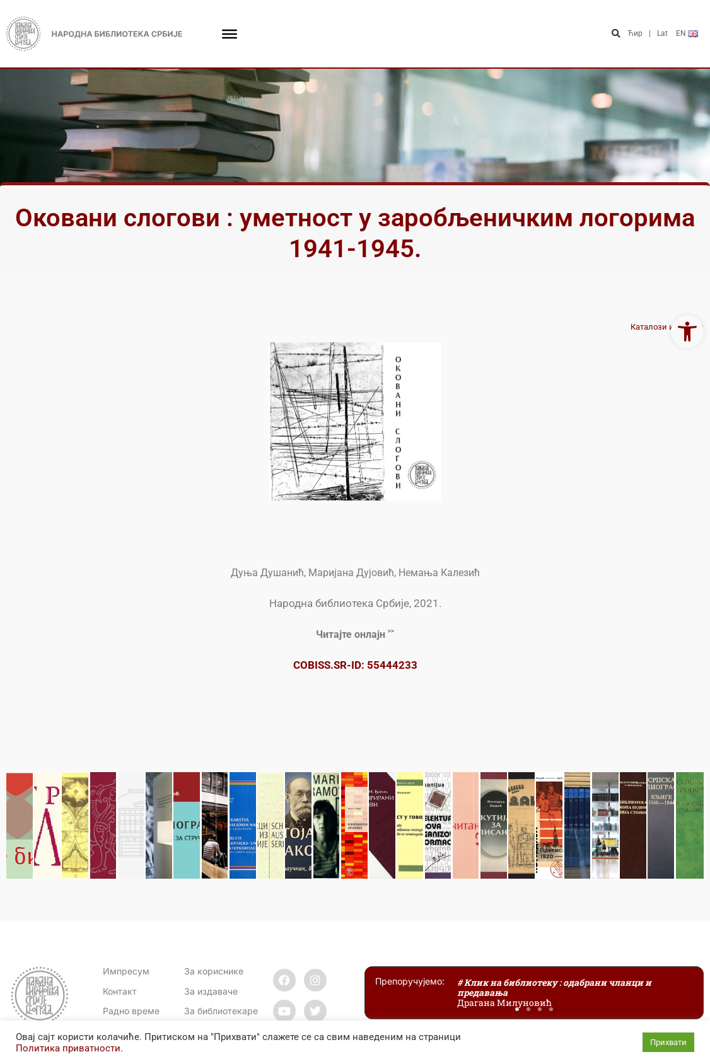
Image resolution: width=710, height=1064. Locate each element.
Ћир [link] (635, 33)
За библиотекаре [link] (221, 1010)
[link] (687, 331)
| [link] (650, 33)
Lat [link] (662, 33)
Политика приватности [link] (68, 1048)
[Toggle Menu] (229, 33)
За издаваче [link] (211, 991)
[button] (616, 34)
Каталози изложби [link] (667, 327)
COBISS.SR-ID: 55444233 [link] (355, 665)
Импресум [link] (126, 971)
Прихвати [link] (668, 1042)
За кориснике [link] (213, 971)
